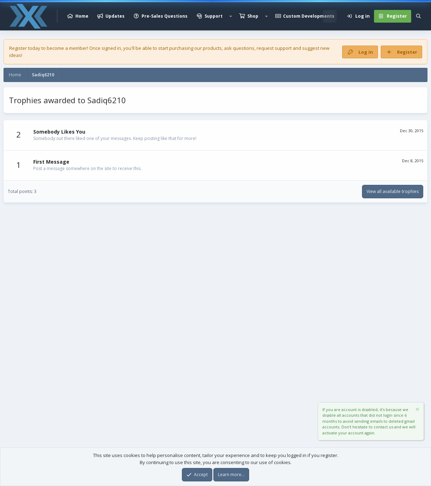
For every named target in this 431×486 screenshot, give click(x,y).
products (212, 48)
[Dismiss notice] (417, 410)
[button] (231, 16)
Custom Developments (308, 16)
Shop (252, 16)
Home (81, 16)
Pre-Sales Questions (165, 16)
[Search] (418, 16)
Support (214, 16)
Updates (115, 16)
